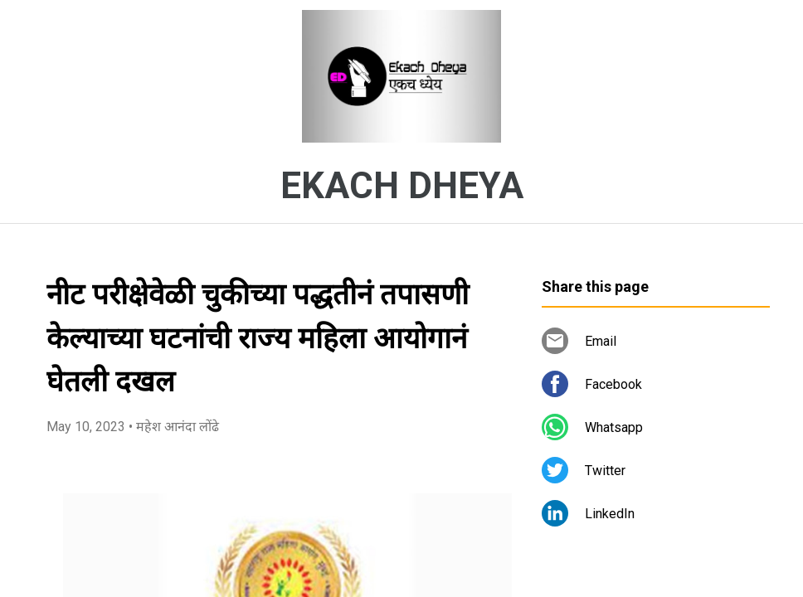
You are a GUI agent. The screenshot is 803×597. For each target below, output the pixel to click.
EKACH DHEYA (401, 185)
